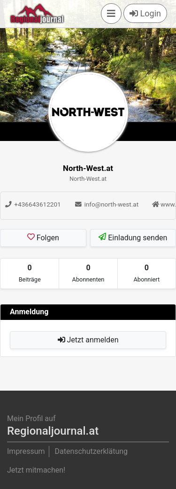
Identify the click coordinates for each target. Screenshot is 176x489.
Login (145, 13)
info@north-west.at (106, 204)
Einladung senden (133, 237)
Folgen (43, 237)
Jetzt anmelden (88, 339)
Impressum (26, 451)
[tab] (29, 273)
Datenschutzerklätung (91, 451)
